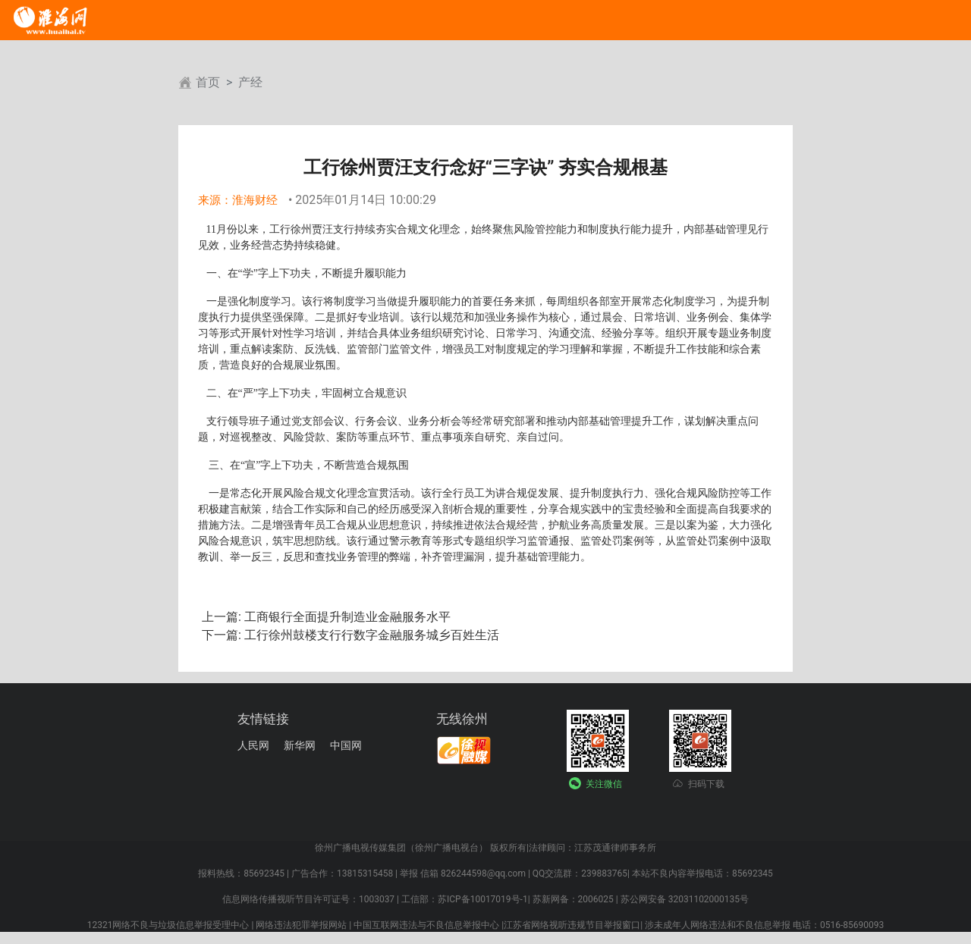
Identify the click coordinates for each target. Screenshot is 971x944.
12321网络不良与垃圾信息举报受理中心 (168, 925)
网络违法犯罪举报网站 (301, 925)
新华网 (300, 745)
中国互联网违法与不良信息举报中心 (426, 925)
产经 (250, 82)
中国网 (346, 745)
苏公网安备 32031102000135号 (685, 899)
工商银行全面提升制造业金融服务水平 (346, 617)
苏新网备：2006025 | (575, 899)
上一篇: (221, 617)
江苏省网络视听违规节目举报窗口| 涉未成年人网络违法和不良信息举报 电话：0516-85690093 (694, 925)
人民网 (253, 745)
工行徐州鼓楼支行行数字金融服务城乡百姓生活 (370, 635)
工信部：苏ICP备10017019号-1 (464, 899)
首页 (208, 82)
